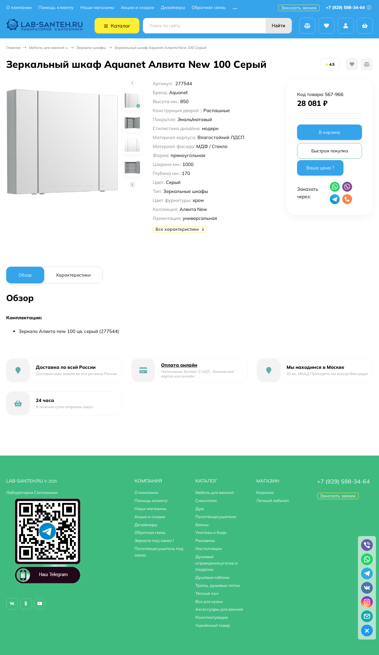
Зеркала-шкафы (91, 47)
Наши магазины (97, 7)
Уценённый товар (212, 625)
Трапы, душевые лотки (217, 585)
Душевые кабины (212, 577)
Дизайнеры (173, 7)
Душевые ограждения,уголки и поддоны (216, 563)
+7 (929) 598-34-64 (348, 7)
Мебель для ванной (46, 47)
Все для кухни (209, 601)
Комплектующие (211, 617)
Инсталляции (208, 548)
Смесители (206, 500)
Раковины (205, 540)
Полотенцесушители (215, 516)
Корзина (265, 492)
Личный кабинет (272, 500)
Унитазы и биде (210, 532)
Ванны (202, 524)
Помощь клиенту (56, 7)
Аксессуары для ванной (219, 609)
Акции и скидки (137, 7)
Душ (199, 508)
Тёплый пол (207, 593)
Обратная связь (209, 7)
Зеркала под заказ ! (154, 540)
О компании (19, 7)
